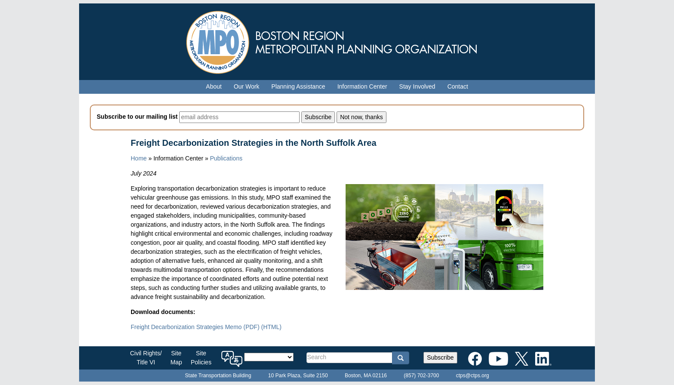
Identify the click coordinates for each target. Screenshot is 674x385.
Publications (226, 158)
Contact (457, 86)
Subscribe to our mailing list (137, 116)
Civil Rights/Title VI (146, 358)
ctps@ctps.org (472, 376)
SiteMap (176, 358)
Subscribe (440, 357)
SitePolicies (201, 358)
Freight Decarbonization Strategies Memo (195, 326)
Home (139, 158)
